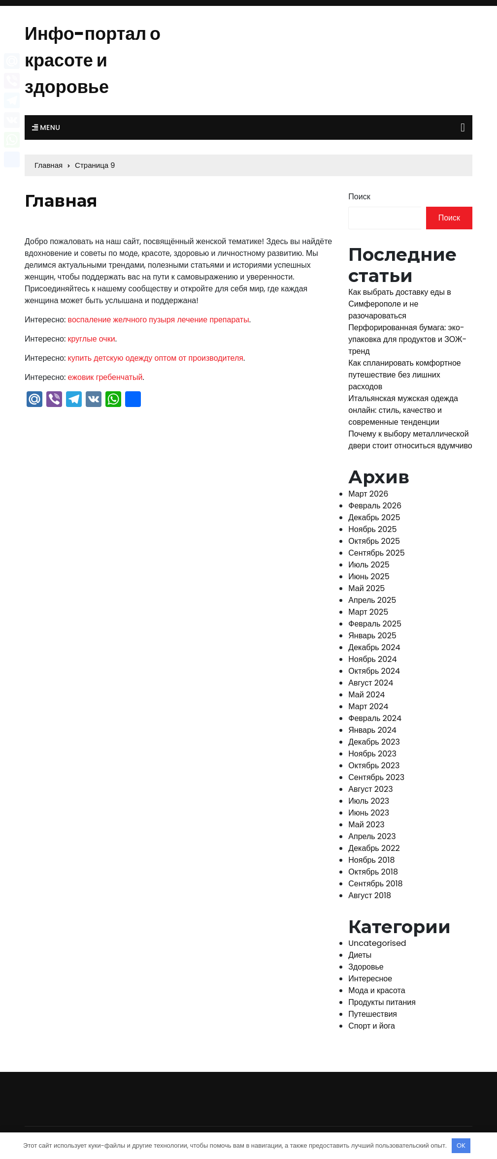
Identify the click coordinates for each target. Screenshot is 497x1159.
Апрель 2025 (372, 600)
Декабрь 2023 (374, 742)
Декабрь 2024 (374, 647)
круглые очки (91, 339)
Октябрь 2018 (373, 871)
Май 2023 (366, 824)
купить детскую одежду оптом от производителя (155, 358)
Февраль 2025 (374, 623)
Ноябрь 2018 (371, 860)
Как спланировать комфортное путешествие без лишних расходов (404, 374)
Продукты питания (382, 1002)
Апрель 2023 (372, 836)
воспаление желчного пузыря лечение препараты (158, 319)
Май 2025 (366, 588)
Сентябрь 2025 (376, 553)
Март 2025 (368, 612)
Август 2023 (370, 789)
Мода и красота (376, 990)
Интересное (370, 978)
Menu (46, 127)
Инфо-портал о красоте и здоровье (93, 60)
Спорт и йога (371, 1026)
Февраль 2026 (374, 505)
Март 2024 (368, 706)
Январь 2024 (372, 730)
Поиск (359, 196)
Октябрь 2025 (374, 541)
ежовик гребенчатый (105, 377)
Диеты (359, 955)
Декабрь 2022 (373, 848)
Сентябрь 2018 (375, 883)
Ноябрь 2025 (372, 529)
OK (461, 1145)
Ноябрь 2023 (372, 753)
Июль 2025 (369, 564)
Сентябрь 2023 (376, 777)
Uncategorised (377, 943)
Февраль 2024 (374, 718)
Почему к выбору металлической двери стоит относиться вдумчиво (410, 439)
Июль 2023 (368, 801)
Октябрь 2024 (374, 671)
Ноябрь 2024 (372, 659)
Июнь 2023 (368, 812)
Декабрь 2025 (374, 517)
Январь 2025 (372, 635)
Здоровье (365, 966)
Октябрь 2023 (373, 765)
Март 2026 (368, 494)
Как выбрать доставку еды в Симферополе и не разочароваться (399, 303)
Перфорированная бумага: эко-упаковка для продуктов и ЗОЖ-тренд (407, 339)
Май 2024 (366, 694)
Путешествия (372, 1014)
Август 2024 (370, 683)
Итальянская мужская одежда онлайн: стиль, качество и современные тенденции (403, 410)
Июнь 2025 (368, 576)
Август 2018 (369, 895)
